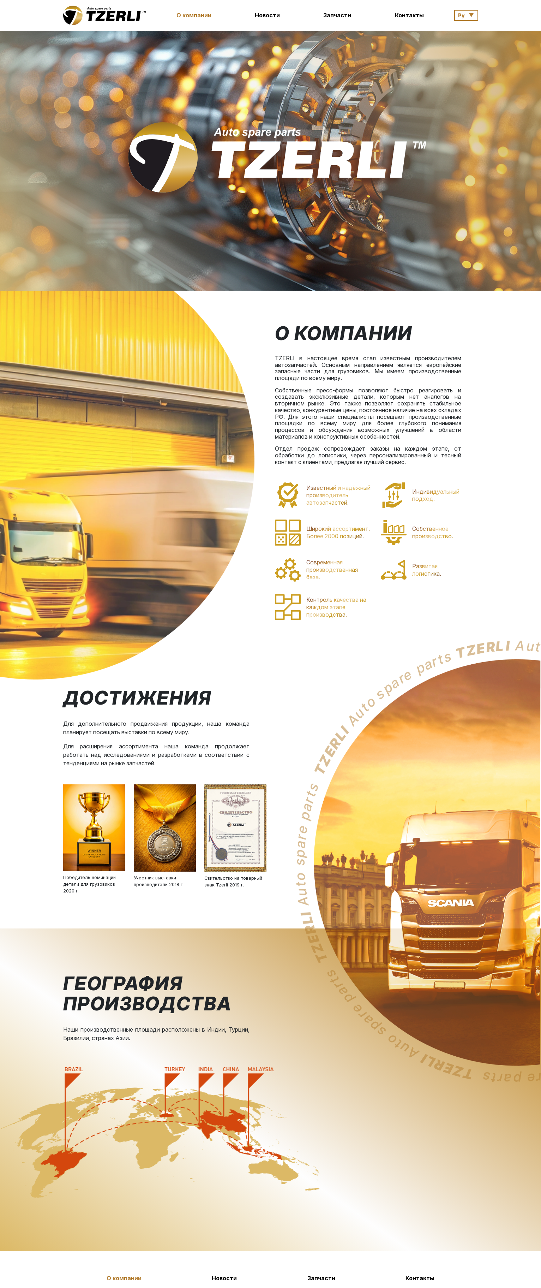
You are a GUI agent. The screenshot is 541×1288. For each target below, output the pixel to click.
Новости (267, 15)
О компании (193, 15)
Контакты (409, 15)
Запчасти (337, 15)
